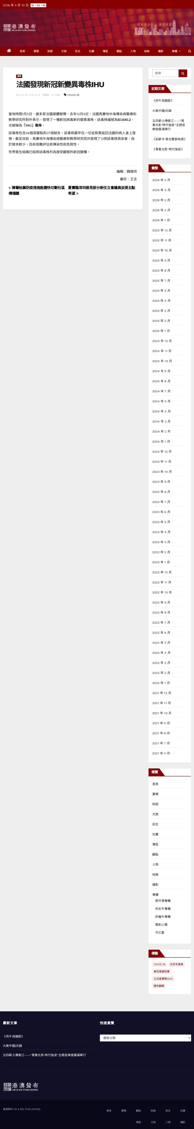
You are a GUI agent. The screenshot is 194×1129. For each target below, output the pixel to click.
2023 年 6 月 (161, 512)
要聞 (36, 51)
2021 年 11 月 (161, 703)
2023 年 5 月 (161, 522)
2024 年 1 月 (161, 441)
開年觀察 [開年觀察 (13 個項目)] (159, 985)
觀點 (119, 51)
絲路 (147, 51)
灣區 (105, 51)
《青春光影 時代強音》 (168, 149)
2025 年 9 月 (161, 260)
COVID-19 (73, 94)
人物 (133, 51)
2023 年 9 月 (161, 482)
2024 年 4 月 (161, 411)
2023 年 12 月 (162, 451)
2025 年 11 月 (161, 240)
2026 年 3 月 (161, 200)
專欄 (176, 51)
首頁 (22, 51)
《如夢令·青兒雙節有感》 (169, 139)
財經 (50, 51)
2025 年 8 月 (161, 270)
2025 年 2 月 (161, 321)
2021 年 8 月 (161, 733)
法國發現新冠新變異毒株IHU (60, 84)
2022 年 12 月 (162, 572)
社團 (91, 51)
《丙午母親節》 (163, 100)
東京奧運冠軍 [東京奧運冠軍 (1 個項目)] (162, 971)
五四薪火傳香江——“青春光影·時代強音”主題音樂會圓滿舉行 (168, 125)
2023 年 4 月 (161, 532)
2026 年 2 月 (161, 210)
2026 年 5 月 (161, 180)
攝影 (160, 51)
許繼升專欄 (163, 917)
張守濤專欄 (163, 901)
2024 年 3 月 (161, 421)
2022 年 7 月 (161, 622)
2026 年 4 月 (161, 190)
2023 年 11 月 (161, 461)
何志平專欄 (163, 909)
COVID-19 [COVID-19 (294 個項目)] (159, 964)
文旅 (64, 51)
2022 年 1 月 (161, 683)
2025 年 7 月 (161, 280)
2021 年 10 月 (161, 713)
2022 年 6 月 (161, 632)
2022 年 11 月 (161, 582)
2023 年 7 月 (161, 502)
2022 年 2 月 (161, 673)
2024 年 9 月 (161, 371)
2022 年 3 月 (161, 663)
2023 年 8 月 (161, 492)
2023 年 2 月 (161, 552)
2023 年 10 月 (162, 472)
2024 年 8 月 (161, 381)
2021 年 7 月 (161, 743)
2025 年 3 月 (161, 311)
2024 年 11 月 (161, 351)
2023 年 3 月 (161, 542)
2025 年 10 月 (162, 250)
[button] (189, 51)
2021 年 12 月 (161, 693)
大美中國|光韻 (161, 111)
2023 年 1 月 (161, 562)
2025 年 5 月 (161, 290)
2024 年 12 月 (162, 341)
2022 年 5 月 (161, 642)
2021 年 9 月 (161, 723)
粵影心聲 (161, 925)
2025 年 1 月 (161, 331)
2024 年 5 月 (161, 401)
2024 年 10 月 (162, 361)
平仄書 (159, 932)
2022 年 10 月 (162, 592)
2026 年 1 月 (161, 220)
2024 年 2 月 (161, 431)
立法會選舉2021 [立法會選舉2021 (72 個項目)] (163, 978)
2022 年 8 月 (161, 612)
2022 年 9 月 (161, 602)
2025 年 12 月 (162, 230)
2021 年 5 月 (161, 753)
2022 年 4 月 (161, 653)
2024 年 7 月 (161, 391)
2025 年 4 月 (161, 301)
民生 (78, 51)
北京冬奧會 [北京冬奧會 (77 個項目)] (176, 964)
